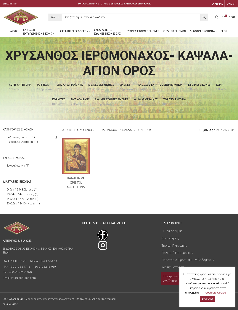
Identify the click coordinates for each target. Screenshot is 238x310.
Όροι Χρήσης (170, 238)
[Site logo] (21, 17)
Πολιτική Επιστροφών (177, 253)
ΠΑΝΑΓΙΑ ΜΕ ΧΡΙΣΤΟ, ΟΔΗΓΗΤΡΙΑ (76, 182)
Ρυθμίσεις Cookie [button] (215, 292)
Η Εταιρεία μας (171, 231)
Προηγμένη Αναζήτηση (171, 278)
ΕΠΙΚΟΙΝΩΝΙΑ (10, 3)
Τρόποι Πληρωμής (174, 245)
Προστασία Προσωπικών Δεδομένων (187, 260)
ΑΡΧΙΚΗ (68, 130)
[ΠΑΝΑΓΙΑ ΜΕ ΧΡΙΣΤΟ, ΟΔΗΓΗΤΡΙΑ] (76, 156)
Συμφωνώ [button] (207, 298)
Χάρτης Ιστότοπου (174, 267)
